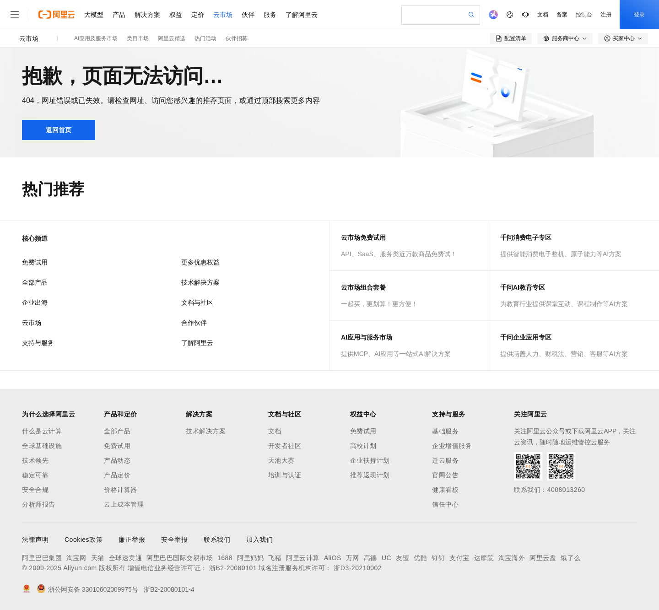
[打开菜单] (14, 14)
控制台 (584, 14)
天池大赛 (281, 460)
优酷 (420, 557)
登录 (639, 14)
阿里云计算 (302, 557)
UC (386, 557)
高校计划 (363, 445)
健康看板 (445, 489)
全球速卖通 (125, 557)
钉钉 (438, 557)
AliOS (332, 557)
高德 (370, 557)
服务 (270, 14)
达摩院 (484, 557)
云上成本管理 (124, 504)
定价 (197, 14)
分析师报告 (38, 504)
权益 (175, 14)
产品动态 (117, 460)
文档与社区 (197, 302)
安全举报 (174, 539)
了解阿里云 (302, 14)
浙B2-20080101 (233, 568)
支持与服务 (38, 342)
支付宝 (459, 557)
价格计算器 (120, 489)
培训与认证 (285, 475)
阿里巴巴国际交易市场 (179, 557)
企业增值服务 (452, 445)
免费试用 (35, 262)
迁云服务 (445, 460)
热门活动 (205, 38)
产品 (119, 14)
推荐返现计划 (370, 475)
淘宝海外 (511, 557)
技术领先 (35, 460)
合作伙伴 (194, 322)
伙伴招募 (237, 38)
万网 (352, 557)
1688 (224, 557)
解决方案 (147, 14)
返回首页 (58, 130)
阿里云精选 (171, 38)
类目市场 (138, 38)
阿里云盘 (542, 557)
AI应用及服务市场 (96, 38)
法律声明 (35, 539)
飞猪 (274, 557)
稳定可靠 (35, 475)
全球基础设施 (42, 445)
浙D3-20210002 (358, 568)
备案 (561, 14)
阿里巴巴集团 (42, 557)
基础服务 (445, 431)
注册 (605, 14)
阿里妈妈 (250, 557)
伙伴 (248, 14)
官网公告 (445, 475)
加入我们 (259, 539)
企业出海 (35, 302)
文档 (542, 14)
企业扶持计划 (370, 460)
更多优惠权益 (200, 262)
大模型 (93, 14)
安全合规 (35, 489)
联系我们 (217, 539)
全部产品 (35, 282)
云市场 (222, 14)
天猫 (97, 557)
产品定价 (117, 475)
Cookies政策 (84, 539)
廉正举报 (132, 539)
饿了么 (571, 557)
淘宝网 (76, 557)
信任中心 (445, 504)
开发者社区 (285, 445)
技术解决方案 (200, 282)
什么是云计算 (42, 431)
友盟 (402, 557)
